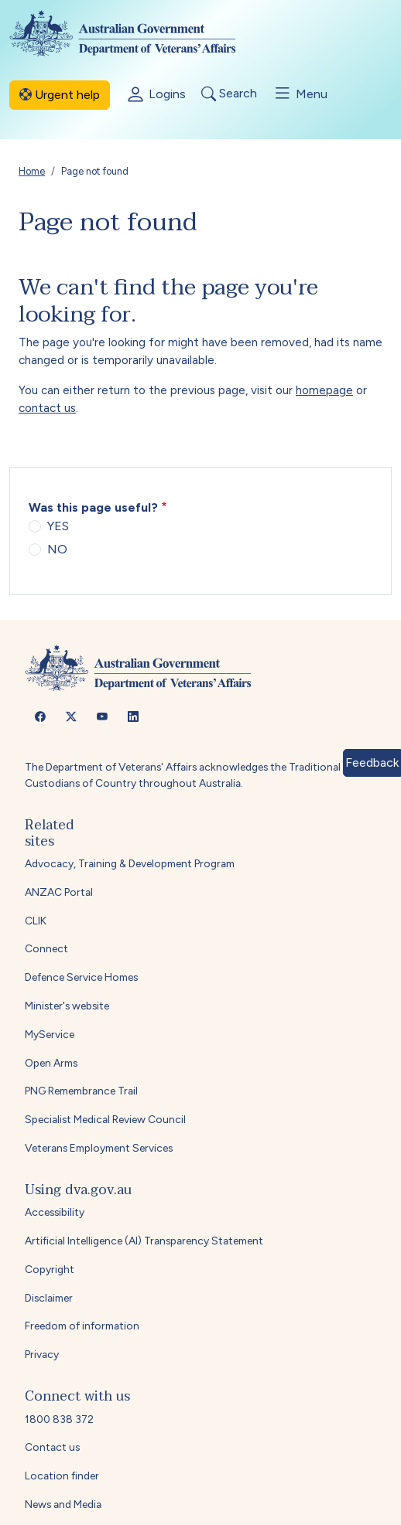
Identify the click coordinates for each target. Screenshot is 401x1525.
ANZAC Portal (59, 892)
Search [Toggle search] (229, 94)
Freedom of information (82, 1325)
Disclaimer (49, 1298)
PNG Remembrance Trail (81, 1090)
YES (58, 526)
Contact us (52, 1447)
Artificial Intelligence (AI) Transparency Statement (144, 1240)
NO (57, 549)
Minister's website (67, 1005)
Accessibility (54, 1212)
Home (32, 171)
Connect (46, 948)
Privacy (42, 1354)
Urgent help (59, 94)
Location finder (62, 1475)
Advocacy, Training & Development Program (130, 863)
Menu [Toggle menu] (299, 93)
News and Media (63, 1504)
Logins (155, 95)
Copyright (49, 1269)
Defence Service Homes (81, 977)
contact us (47, 408)
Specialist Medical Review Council (105, 1119)
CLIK (35, 920)
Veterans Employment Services (99, 1148)
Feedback (372, 762)
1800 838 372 (59, 1419)
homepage (324, 390)
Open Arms (51, 1063)
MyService (49, 1034)
